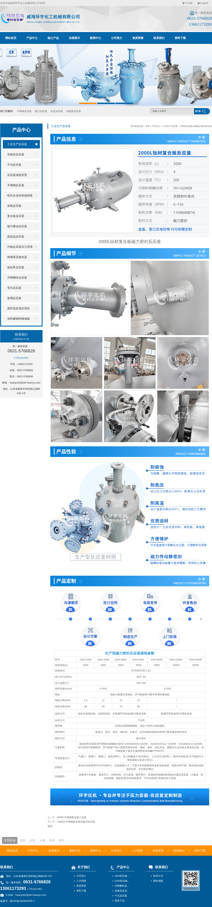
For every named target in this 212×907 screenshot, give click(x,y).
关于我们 (80, 867)
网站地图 (158, 880)
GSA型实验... (122, 875)
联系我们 (159, 37)
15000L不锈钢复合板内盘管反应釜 (76, 821)
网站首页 (10, 37)
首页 (147, 126)
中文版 (189, 3)
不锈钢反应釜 (24, 111)
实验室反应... (122, 890)
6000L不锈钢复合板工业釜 (71, 817)
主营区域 (9, 840)
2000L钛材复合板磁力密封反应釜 (196, 126)
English (204, 3)
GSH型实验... (122, 880)
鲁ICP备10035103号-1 (22, 901)
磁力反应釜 (41, 111)
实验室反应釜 (73, 111)
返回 (49, 826)
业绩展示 (74, 37)
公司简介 (116, 37)
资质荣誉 (138, 37)
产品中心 (32, 37)
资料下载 (180, 37)
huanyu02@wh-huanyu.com (25, 382)
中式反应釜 (121, 895)
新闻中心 (95, 37)
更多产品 (120, 900)
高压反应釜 (56, 111)
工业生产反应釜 (170, 126)
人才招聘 (137, 850)
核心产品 (53, 37)
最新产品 (74, 850)
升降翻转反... (122, 885)
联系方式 (158, 875)
